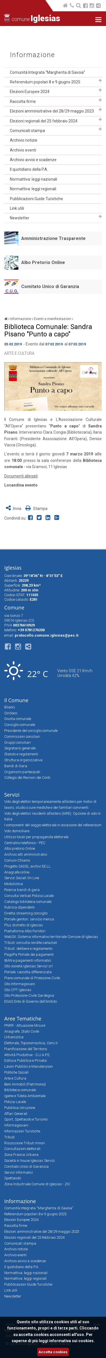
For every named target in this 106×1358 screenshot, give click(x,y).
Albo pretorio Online (19, 848)
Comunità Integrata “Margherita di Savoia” (47, 72)
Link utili (17, 208)
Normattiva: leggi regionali (33, 189)
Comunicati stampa (27, 130)
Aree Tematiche (22, 1018)
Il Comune (16, 700)
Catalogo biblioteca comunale (27, 901)
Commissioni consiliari (22, 736)
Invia (14, 508)
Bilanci (9, 707)
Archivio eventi (23, 150)
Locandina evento (21, 485)
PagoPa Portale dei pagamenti (29, 954)
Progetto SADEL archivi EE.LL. (27, 866)
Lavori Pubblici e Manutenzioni (28, 1066)
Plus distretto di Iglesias (23, 925)
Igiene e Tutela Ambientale (25, 1096)
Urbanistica (13, 1037)
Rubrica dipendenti (19, 907)
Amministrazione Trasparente (53, 238)
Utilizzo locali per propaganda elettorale (36, 837)
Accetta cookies (53, 1352)
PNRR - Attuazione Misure (24, 1025)
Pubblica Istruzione (19, 1108)
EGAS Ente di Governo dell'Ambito (30, 1001)
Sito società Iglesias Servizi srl (28, 966)
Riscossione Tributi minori (24, 1143)
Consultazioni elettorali (22, 1149)
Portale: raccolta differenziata (28, 972)
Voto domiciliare (16, 831)
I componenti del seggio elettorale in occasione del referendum (52, 825)
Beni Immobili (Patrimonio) (25, 1084)
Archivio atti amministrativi (25, 854)
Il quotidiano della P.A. (29, 169)
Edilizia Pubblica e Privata (25, 1060)
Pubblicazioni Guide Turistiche (36, 198)
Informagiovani (16, 1125)
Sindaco (10, 713)
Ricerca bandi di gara (22, 890)
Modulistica (13, 884)
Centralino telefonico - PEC (25, 843)
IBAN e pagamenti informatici (27, 960)
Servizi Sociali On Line (21, 878)
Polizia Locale (15, 1102)
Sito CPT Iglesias (17, 990)
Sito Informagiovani (19, 984)
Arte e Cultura (19, 353)
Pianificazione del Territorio (25, 1049)
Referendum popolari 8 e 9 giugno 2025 (45, 82)
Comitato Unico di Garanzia (50, 286)
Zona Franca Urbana (21, 1154)
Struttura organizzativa (23, 760)
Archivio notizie (23, 140)
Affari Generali (15, 1114)
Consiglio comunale (19, 725)
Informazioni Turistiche (22, 1131)
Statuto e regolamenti (21, 754)
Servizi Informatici (18, 1172)
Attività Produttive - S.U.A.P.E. (27, 1055)
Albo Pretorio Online (43, 262)
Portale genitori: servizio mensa (29, 919)
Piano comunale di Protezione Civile (32, 978)
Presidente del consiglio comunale (31, 730)
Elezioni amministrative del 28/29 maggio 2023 (52, 111)
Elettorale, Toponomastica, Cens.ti (31, 1043)
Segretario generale (20, 748)
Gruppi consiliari (17, 742)
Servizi (12, 794)
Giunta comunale (17, 719)
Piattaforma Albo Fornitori (25, 931)
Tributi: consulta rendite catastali (30, 942)
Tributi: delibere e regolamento (28, 948)
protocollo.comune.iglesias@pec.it (46, 635)
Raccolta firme (23, 101)
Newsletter (19, 218)
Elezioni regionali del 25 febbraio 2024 (43, 121)
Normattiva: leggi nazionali (33, 179)
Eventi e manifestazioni (52, 319)
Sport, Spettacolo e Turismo (25, 1119)
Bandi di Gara (15, 766)
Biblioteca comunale (20, 1090)
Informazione (32, 55)
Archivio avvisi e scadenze (33, 159)
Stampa (36, 508)
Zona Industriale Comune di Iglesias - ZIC (37, 1184)
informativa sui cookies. (72, 1340)
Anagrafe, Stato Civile (21, 1031)
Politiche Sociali (16, 1072)
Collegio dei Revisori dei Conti (27, 777)
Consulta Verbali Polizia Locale (29, 896)
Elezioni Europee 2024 (29, 91)
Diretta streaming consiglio (25, 913)
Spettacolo (12, 1178)
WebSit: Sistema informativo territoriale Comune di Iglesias (51, 937)
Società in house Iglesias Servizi (29, 1160)
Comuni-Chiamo (17, 860)
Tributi (9, 1137)
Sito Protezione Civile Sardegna (29, 995)
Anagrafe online (16, 872)
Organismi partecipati (22, 772)
